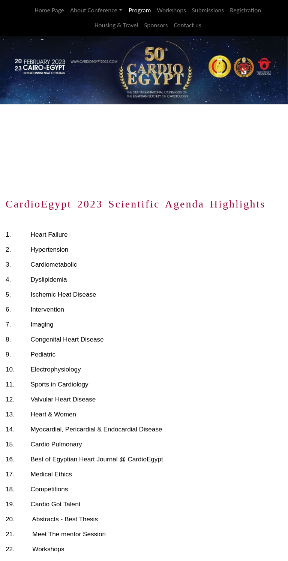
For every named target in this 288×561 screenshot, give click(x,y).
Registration (245, 10)
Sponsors (156, 25)
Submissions (208, 10)
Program (140, 10)
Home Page (49, 10)
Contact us (187, 25)
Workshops (171, 10)
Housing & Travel (116, 25)
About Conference (93, 10)
